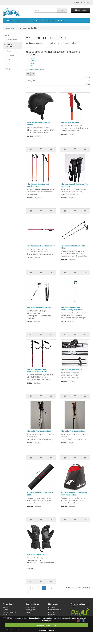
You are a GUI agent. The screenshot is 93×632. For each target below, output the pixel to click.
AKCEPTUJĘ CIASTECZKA (46, 625)
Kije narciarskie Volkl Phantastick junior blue (71, 308)
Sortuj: (88, 77)
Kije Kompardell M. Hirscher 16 (41, 246)
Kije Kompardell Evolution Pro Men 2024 (74, 185)
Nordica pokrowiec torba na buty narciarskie (74, 493)
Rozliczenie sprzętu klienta (44, 21)
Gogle (33, 58)
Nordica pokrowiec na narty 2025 (40, 493)
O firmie (10, 21)
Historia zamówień (54, 610)
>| (28, 592)
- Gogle (7, 51)
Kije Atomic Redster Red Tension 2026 (38, 185)
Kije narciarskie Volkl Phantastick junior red (37, 370)
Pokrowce (34, 61)
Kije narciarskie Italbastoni (39, 307)
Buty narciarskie (10, 40)
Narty (6, 35)
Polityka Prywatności (10, 612)
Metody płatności (32, 610)
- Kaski (7, 60)
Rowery (7, 69)
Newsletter (52, 615)
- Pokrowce (9, 55)
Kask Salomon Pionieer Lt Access (38, 123)
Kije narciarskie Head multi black (73, 247)
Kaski (32, 63)
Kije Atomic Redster (70, 122)
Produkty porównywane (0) (35, 69)
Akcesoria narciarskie (8, 45)
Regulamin (6, 615)
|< (28, 588)
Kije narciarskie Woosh (71, 369)
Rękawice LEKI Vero (36, 554)
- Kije (6, 64)
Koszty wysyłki (30, 607)
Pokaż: (88, 84)
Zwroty (28, 612)
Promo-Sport (9, 28)
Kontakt (61, 21)
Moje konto (52, 607)
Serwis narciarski (23, 21)
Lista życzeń (52, 612)
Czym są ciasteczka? (46, 630)
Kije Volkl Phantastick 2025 (39, 431)
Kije (32, 66)
